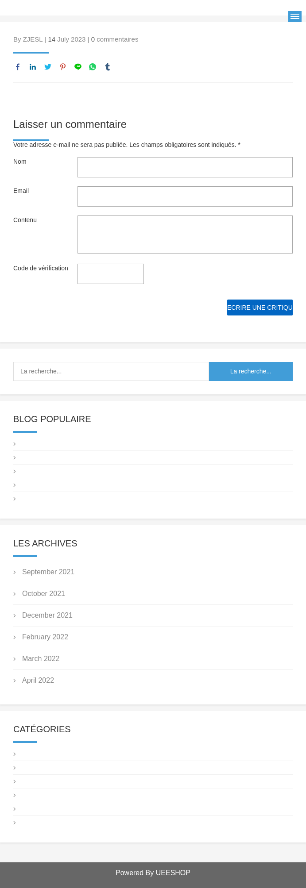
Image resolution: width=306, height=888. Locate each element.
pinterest (62, 66)
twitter (47, 66)
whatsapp (92, 66)
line (78, 66)
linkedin (32, 66)
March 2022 (41, 658)
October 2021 (43, 593)
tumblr (107, 66)
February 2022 (45, 637)
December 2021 (47, 615)
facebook (17, 66)
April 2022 (38, 680)
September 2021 (48, 572)
